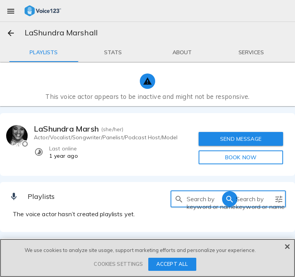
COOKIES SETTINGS (118, 264)
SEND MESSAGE (241, 138)
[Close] (287, 246)
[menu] (10, 10)
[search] (179, 199)
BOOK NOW (241, 157)
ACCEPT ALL (172, 264)
